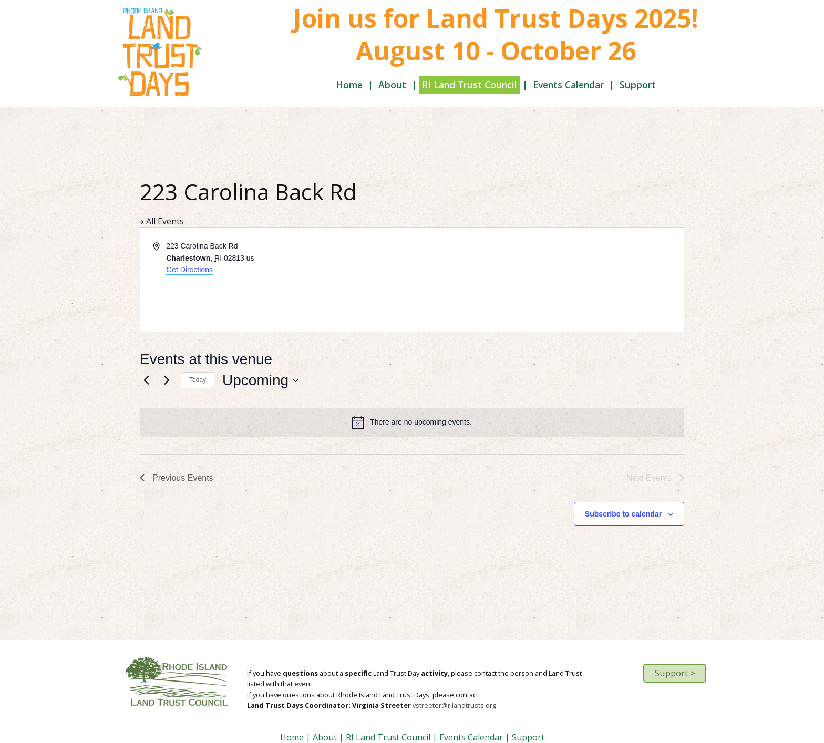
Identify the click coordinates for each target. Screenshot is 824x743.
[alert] (412, 422)
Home (349, 84)
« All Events (162, 221)
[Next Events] (166, 380)
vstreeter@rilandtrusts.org (454, 705)
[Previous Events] (146, 380)
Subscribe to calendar (623, 514)
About (392, 84)
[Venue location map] (547, 279)
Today (197, 380)
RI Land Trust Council (469, 84)
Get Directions (189, 269)
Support (638, 84)
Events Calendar (568, 84)
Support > (675, 673)
